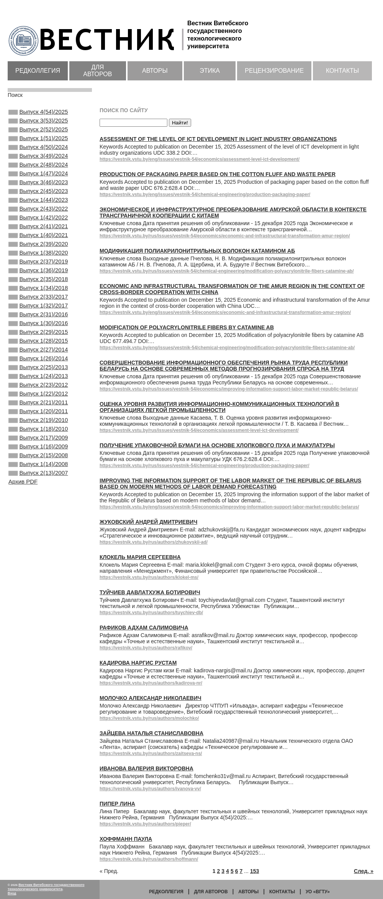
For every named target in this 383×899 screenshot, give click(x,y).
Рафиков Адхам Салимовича (144, 627)
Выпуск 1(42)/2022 (38, 237)
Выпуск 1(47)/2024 (38, 185)
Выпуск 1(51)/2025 (38, 144)
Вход (12, 893)
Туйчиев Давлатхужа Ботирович (150, 592)
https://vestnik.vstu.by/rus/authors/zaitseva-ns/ (151, 753)
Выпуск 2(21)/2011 (38, 454)
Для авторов (97, 70)
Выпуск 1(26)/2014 (38, 402)
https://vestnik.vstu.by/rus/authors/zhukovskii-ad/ (154, 542)
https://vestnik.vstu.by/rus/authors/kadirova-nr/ (151, 683)
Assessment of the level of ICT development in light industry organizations (218, 139)
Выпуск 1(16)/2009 (38, 505)
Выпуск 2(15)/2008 (38, 516)
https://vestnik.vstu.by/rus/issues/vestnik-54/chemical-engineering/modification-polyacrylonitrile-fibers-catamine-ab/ (227, 271)
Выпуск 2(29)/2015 (38, 371)
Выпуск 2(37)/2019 (38, 288)
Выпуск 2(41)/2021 (38, 247)
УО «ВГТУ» (318, 891)
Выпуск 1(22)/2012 (38, 443)
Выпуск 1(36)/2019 (38, 299)
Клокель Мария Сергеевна (140, 557)
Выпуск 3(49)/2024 (38, 164)
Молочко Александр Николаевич (150, 698)
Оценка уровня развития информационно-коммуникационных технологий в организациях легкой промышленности (219, 407)
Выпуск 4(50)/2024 (38, 154)
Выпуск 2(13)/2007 (38, 536)
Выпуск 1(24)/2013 (38, 423)
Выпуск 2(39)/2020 (38, 268)
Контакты (342, 70)
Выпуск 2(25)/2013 (38, 412)
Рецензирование (274, 70)
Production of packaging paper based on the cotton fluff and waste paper (218, 174)
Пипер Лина (117, 804)
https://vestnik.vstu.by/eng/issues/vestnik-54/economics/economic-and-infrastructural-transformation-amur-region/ (225, 312)
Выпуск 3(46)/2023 (38, 195)
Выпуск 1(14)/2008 (38, 526)
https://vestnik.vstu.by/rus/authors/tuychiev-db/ (151, 612)
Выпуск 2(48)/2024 (38, 175)
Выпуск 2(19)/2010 (38, 474)
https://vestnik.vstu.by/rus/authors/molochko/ (149, 718)
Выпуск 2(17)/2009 (38, 495)
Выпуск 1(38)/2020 (38, 278)
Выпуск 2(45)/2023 (38, 206)
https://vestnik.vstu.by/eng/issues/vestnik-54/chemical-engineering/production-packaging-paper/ (205, 194)
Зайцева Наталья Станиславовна (151, 733)
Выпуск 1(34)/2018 (38, 319)
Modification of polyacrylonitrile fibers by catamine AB (187, 327)
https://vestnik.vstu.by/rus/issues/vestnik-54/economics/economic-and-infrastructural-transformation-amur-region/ (225, 236)
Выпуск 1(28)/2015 (38, 381)
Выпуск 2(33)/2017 (38, 330)
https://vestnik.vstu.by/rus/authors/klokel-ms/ (149, 577)
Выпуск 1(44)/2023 (38, 216)
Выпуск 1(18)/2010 (38, 485)
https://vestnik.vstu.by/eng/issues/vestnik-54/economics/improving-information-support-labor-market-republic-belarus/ (229, 507)
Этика (210, 70)
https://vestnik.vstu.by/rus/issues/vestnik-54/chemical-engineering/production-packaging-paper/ (204, 465)
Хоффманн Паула (126, 839)
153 (254, 871)
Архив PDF (23, 546)
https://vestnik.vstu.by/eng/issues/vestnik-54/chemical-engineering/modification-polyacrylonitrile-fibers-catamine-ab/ (227, 347)
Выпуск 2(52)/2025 (38, 133)
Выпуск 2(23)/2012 (38, 433)
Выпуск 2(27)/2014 (38, 392)
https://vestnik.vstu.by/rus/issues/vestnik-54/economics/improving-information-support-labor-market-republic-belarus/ (229, 389)
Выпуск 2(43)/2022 (38, 226)
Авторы (155, 70)
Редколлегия (37, 70)
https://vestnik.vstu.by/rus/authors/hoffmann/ (149, 859)
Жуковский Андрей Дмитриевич (148, 522)
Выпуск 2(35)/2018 (38, 309)
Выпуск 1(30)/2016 (38, 361)
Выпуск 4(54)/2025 (38, 113)
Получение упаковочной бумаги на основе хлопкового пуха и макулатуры (217, 445)
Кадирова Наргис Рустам (138, 663)
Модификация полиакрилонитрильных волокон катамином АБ (197, 251)
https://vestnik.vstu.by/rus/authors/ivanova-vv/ (150, 788)
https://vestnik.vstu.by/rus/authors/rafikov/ (146, 648)
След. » (363, 871)
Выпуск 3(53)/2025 (38, 123)
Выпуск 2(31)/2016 (38, 350)
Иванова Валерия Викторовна (146, 768)
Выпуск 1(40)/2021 (38, 257)
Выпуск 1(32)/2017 (38, 340)
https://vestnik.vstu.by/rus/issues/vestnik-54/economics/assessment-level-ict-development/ (199, 430)
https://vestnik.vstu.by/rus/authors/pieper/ (145, 824)
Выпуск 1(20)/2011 (38, 464)
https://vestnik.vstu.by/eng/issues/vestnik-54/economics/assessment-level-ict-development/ (200, 159)
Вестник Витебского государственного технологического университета (46, 887)
